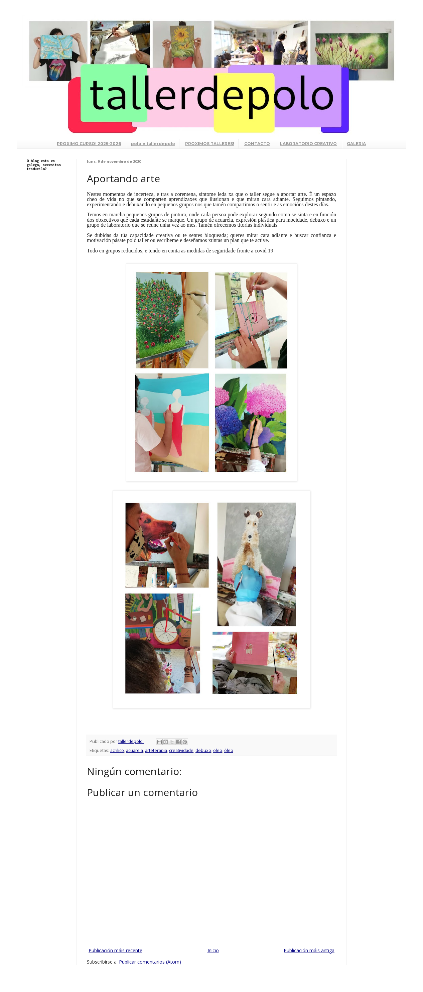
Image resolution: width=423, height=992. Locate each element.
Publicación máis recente (115, 950)
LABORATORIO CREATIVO (308, 143)
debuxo (203, 750)
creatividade (181, 750)
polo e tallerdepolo (153, 143)
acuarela (134, 750)
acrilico (117, 750)
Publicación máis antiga (309, 950)
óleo (228, 750)
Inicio (213, 950)
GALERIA (356, 143)
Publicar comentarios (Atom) (150, 962)
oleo (217, 750)
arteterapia (156, 750)
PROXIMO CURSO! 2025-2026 (89, 143)
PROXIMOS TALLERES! (209, 143)
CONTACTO (257, 143)
